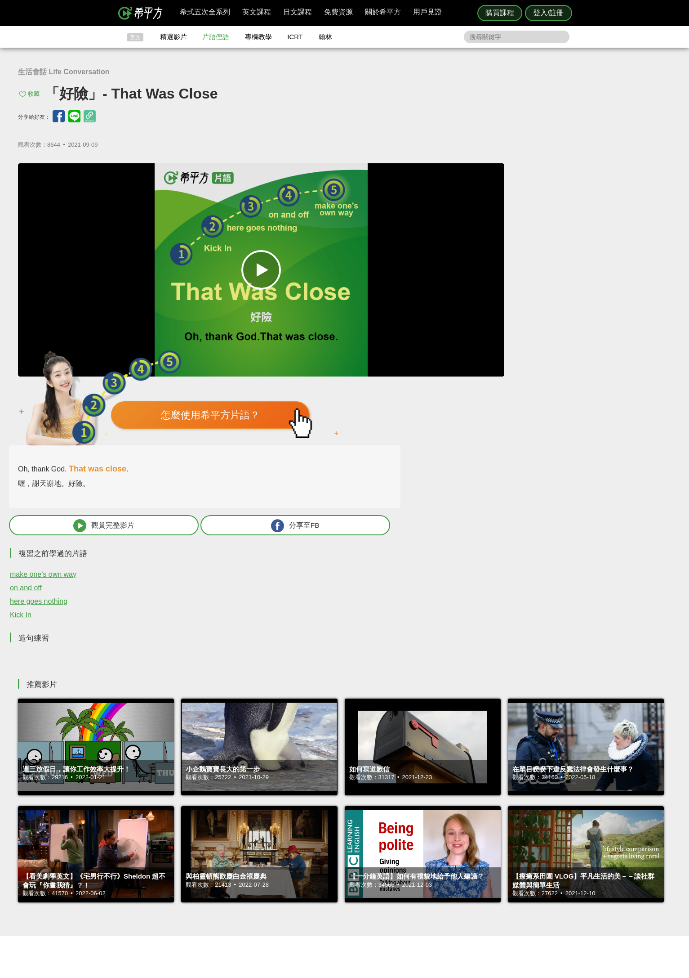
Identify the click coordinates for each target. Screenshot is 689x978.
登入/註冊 (548, 13)
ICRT (295, 36)
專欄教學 (258, 36)
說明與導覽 (444, 868)
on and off (439, 366)
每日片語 (355, 877)
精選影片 (173, 36)
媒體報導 (398, 885)
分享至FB (600, 303)
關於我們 (398, 877)
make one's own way (456, 352)
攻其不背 (355, 860)
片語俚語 (215, 36)
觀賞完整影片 (480, 303)
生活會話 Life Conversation (64, 72)
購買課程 (499, 13)
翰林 (325, 36)
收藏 (34, 93)
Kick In (434, 393)
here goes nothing (452, 379)
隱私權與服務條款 (453, 860)
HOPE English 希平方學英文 (268, 806)
